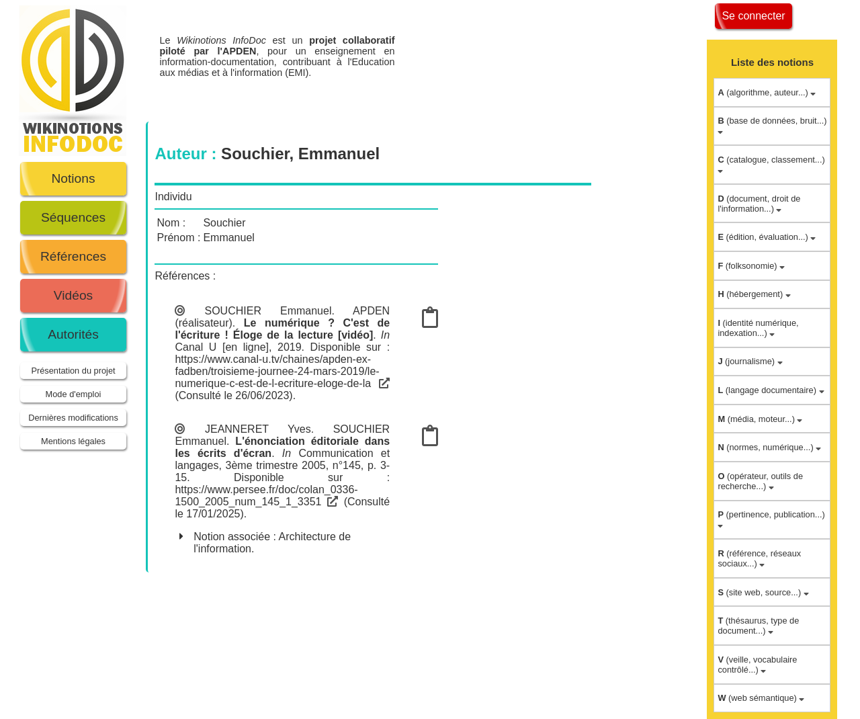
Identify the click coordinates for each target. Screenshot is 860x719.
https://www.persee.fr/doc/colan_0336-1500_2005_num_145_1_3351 (266, 495)
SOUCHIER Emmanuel (267, 310)
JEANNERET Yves (258, 429)
